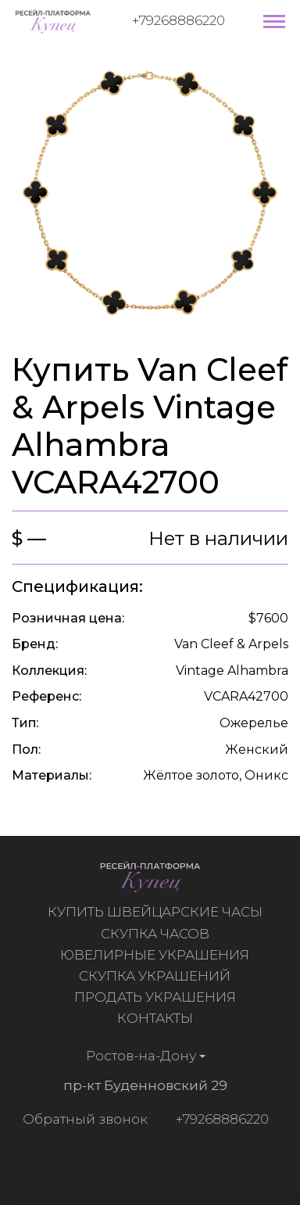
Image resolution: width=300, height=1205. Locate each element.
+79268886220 (178, 20)
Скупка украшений (157, 976)
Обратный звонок (82, 1119)
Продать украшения (157, 997)
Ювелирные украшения (157, 955)
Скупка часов (157, 933)
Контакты (157, 1018)
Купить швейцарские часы (157, 912)
